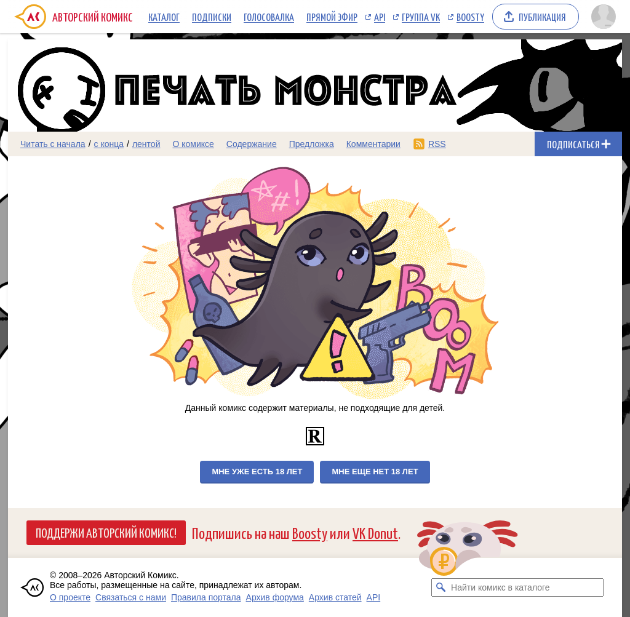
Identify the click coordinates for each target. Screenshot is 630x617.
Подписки (211, 16)
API (379, 16)
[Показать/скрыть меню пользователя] (603, 16)
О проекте (70, 597)
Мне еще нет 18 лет (375, 471)
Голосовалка (269, 16)
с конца (109, 144)
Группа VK (421, 16)
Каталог (164, 16)
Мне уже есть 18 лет (257, 471)
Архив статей (335, 597)
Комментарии (373, 144)
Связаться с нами (130, 597)
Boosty (470, 16)
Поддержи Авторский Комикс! (106, 532)
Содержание (251, 144)
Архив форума (275, 597)
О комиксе (192, 144)
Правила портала (206, 597)
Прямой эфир (331, 16)
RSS (437, 144)
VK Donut (375, 532)
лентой (146, 144)
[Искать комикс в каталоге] (440, 587)
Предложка (311, 144)
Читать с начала (53, 144)
